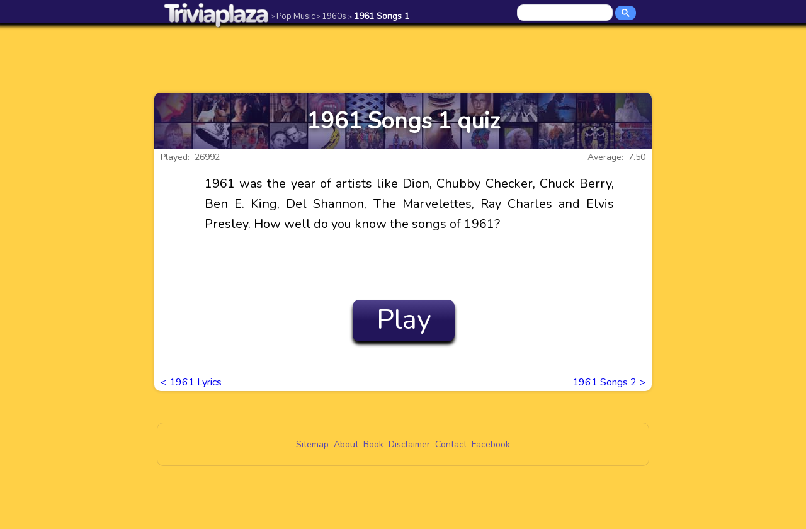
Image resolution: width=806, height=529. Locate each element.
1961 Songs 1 (378, 16)
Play (404, 320)
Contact (451, 444)
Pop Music (293, 16)
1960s (331, 16)
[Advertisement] (403, 58)
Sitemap (312, 444)
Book (373, 444)
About (346, 444)
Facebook (491, 444)
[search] (566, 13)
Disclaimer (409, 444)
